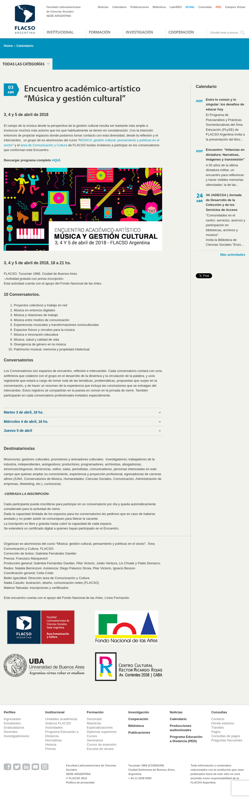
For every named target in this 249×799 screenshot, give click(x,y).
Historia (50, 744)
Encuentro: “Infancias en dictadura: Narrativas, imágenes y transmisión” (225, 154)
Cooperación (181, 32)
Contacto (217, 719)
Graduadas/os (14, 727)
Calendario (119, 7)
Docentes (11, 732)
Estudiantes (12, 723)
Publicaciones (139, 7)
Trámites (217, 727)
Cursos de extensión (102, 744)
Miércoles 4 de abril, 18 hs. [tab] (26, 422)
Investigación (139, 32)
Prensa (50, 749)
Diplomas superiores (102, 732)
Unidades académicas (61, 719)
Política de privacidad (80, 782)
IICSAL (190, 7)
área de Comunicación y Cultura (44, 145)
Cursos (92, 736)
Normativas (53, 740)
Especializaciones (100, 727)
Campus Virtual (235, 7)
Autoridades (54, 727)
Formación (99, 32)
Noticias (103, 7)
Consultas (205, 7)
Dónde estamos (222, 723)
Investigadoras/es (16, 736)
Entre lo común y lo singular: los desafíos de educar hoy (225, 104)
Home (8, 46)
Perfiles (10, 712)
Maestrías (94, 723)
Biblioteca (159, 7)
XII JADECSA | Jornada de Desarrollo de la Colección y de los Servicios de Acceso (224, 202)
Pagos (216, 732)
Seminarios (95, 740)
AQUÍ (56, 160)
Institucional (60, 32)
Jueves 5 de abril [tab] (18, 431)
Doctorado (94, 719)
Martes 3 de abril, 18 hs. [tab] (23, 412)
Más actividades (232, 254)
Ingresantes (12, 719)
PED (218, 7)
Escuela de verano (100, 749)
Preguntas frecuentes (226, 740)
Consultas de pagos (225, 736)
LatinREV (176, 7)
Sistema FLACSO (58, 723)
